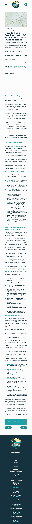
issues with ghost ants (15, 146)
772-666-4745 (16, 500)
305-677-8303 (16, 517)
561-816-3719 (16, 482)
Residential (16, 462)
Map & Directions (15, 478)
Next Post (24, 427)
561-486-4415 (16, 452)
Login (16, 464)
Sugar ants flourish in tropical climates (13, 98)
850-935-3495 (16, 509)
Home (16, 458)
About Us (16, 460)
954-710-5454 (16, 491)
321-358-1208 (16, 473)
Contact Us (16, 466)
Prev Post (8, 427)
